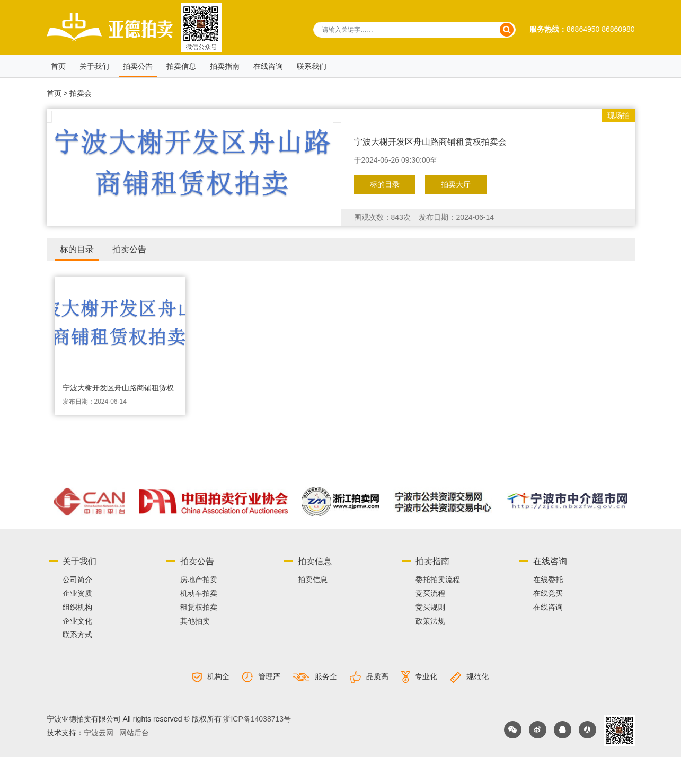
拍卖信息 (181, 66)
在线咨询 (548, 607)
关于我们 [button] (94, 66)
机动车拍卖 (198, 593)
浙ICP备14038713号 (257, 719)
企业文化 (77, 621)
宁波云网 (98, 732)
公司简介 (77, 579)
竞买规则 (430, 607)
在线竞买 (548, 593)
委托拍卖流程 (437, 579)
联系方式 (77, 634)
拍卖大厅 (456, 184)
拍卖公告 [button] (138, 66)
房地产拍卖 (198, 579)
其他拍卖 (195, 621)
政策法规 (430, 621)
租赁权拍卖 (198, 607)
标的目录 (385, 184)
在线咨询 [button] (268, 66)
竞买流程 (430, 593)
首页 (58, 66)
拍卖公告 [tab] (129, 249)
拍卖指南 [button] (225, 66)
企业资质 (77, 593)
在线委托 (548, 579)
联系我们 (311, 66)
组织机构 (77, 607)
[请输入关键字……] (414, 30)
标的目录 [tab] (77, 249)
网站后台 (134, 732)
